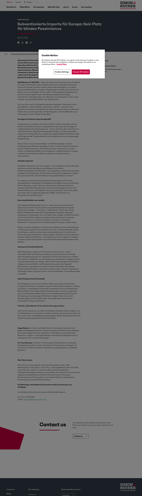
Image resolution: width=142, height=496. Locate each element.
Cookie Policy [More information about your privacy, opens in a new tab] (62, 64)
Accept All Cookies (81, 72)
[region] (72, 64)
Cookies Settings (62, 72)
